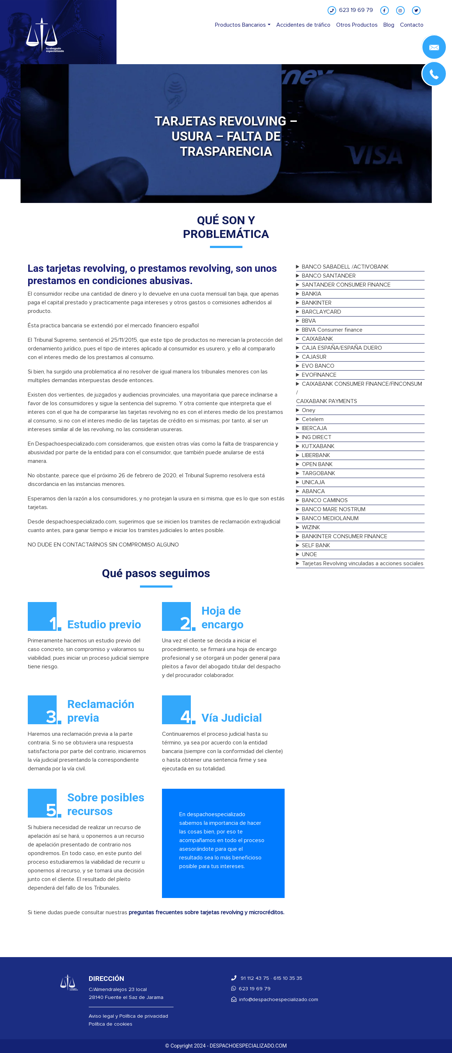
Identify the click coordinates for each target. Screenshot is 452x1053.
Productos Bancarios (240, 24)
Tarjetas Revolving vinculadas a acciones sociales (363, 563)
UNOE (309, 554)
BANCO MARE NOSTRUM (333, 509)
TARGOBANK (318, 473)
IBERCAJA (314, 428)
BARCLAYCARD (321, 311)
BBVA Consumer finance (332, 329)
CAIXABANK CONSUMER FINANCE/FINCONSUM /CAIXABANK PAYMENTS (359, 392)
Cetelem (313, 419)
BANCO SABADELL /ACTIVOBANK (345, 266)
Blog (388, 24)
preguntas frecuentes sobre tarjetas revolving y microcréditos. (206, 912)
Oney (308, 410)
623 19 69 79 (251, 989)
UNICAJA (313, 482)
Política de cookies (110, 1024)
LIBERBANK (316, 455)
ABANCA (313, 491)
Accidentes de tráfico (303, 24)
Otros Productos (357, 24)
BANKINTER (317, 302)
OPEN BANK (317, 464)
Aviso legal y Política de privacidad (128, 1016)
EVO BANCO (318, 366)
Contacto (412, 24)
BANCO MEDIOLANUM (330, 518)
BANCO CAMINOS (325, 500)
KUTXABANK (318, 446)
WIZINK (311, 527)
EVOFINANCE (319, 375)
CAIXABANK (317, 338)
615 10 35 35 (287, 978)
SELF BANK (316, 545)
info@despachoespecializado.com (274, 999)
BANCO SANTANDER (329, 275)
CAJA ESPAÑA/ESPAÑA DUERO (342, 347)
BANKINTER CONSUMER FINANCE (344, 536)
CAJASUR (314, 356)
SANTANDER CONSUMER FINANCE (346, 284)
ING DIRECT (317, 437)
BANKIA (311, 293)
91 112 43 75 (250, 978)
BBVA (309, 320)
